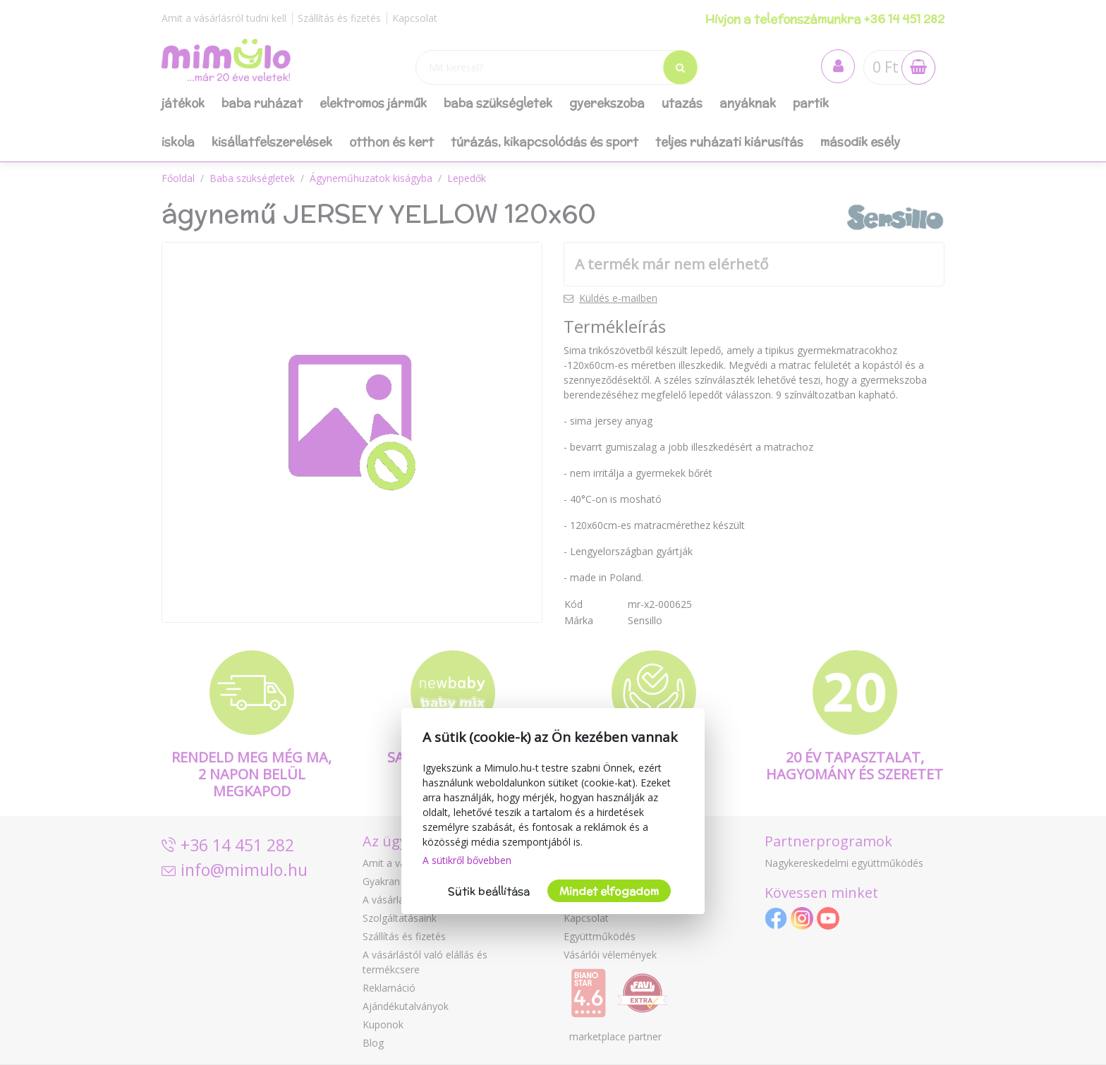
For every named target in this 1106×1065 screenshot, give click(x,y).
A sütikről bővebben (467, 860)
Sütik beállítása (489, 891)
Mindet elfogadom (609, 891)
